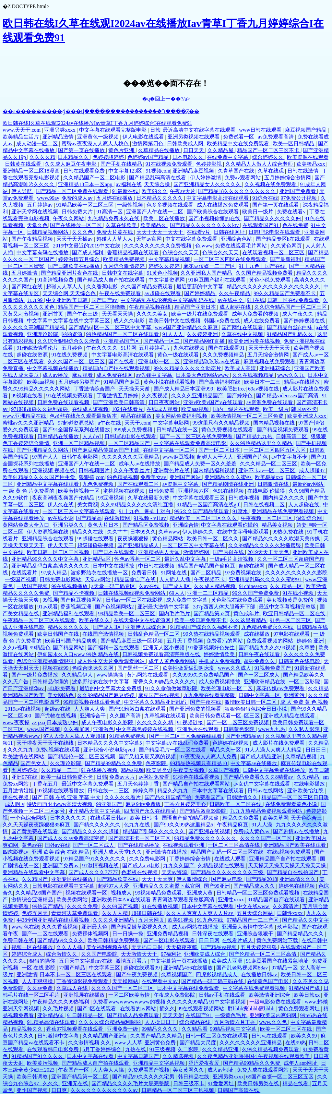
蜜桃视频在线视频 (124, 491)
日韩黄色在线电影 (300, 661)
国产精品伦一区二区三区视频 (82, 756)
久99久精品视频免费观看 (271, 1049)
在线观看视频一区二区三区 (274, 252)
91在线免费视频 (70, 354)
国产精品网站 (69, 647)
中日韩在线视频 (157, 566)
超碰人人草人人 (115, 239)
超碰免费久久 (260, 661)
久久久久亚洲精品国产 (197, 395)
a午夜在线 (110, 423)
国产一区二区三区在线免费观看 (197, 436)
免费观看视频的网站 (270, 640)
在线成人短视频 (91, 409)
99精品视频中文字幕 (234, 1029)
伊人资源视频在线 (48, 532)
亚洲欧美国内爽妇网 (274, 1015)
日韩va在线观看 (270, 1036)
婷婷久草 (144, 790)
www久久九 (291, 375)
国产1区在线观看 (97, 1008)
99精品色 (40, 647)
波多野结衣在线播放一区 (100, 572)
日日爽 (59, 1090)
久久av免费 (40, 988)
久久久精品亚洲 (221, 1049)
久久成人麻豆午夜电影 (71, 164)
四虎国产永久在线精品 (150, 811)
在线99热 (295, 1042)
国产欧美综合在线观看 (213, 211)
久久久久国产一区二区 (266, 838)
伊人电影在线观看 (144, 136)
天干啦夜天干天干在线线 (46, 743)
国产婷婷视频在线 (304, 320)
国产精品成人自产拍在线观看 (111, 280)
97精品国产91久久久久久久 (95, 858)
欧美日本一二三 (263, 382)
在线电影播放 (310, 784)
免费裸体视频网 (91, 933)
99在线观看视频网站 (201, 1008)
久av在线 (149, 586)
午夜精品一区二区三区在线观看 (40, 620)
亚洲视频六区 (194, 491)
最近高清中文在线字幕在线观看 (200, 130)
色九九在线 (137, 824)
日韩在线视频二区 (264, 504)
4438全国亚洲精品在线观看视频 (53, 920)
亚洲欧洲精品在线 (265, 681)
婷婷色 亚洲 (311, 640)
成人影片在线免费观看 (279, 743)
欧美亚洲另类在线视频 (254, 341)
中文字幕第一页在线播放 (179, 961)
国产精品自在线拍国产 (293, 872)
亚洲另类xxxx (60, 130)
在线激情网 (117, 518)
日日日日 (316, 749)
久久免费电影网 (148, 858)
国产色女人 (34, 763)
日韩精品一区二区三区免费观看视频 (258, 893)
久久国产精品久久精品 (156, 1036)
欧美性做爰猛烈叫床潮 (189, 668)
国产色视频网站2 (115, 606)
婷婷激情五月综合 (79, 259)
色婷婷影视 (209, 164)
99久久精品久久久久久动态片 (188, 368)
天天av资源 (174, 872)
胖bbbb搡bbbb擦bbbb (252, 1008)
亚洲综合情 (186, 525)
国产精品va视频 (219, 947)
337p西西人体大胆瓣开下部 (224, 606)
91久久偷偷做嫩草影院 (171, 688)
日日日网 (209, 940)
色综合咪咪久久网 (93, 668)
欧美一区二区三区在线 (286, 1029)
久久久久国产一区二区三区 (123, 988)
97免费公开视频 (299, 198)
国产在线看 (122, 361)
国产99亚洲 (217, 886)
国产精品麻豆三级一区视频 (132, 640)
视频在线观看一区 (86, 893)
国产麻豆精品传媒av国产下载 (106, 450)
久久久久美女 (152, 314)
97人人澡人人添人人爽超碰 (75, 736)
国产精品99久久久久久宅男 (144, 1076)
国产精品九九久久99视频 (268, 647)
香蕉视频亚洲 (76, 606)
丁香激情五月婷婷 (118, 395)
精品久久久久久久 (69, 627)
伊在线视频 (16, 797)
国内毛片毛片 (175, 613)
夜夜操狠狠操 (133, 538)
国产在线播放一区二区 (76, 225)
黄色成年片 (247, 613)
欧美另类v (158, 770)
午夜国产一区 (74, 1070)
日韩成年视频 (244, 497)
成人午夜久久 (298, 314)
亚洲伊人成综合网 (146, 627)
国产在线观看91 (227, 348)
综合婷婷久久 (268, 157)
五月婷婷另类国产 (79, 382)
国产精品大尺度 (198, 1042)
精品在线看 (296, 1083)
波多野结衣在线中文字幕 (101, 681)
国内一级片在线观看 (237, 409)
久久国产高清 (126, 715)
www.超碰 (316, 1001)
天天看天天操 (118, 314)
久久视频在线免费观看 (271, 184)
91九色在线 (210, 920)
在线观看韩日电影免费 (53, 1049)
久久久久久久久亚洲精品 (131, 457)
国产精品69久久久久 (61, 940)
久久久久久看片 (123, 797)
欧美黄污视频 (43, 1063)
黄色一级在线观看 (178, 354)
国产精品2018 (261, 879)
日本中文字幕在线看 (91, 1056)
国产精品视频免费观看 (283, 429)
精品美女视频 (278, 525)
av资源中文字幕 (181, 484)
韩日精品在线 (194, 1076)
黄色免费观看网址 (299, 1008)
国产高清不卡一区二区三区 (140, 838)
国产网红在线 (27, 286)
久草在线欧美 (122, 225)
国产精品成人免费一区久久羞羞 (201, 463)
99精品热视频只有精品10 (199, 763)
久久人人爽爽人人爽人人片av (200, 913)
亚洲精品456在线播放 (188, 967)
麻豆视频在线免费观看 (270, 361)
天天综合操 (157, 184)
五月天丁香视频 (185, 640)
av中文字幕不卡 (290, 457)
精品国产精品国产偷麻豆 (207, 566)
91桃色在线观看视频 (197, 777)
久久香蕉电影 (102, 286)
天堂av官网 (149, 239)
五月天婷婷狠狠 (259, 947)
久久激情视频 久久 (90, 1042)
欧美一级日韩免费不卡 (201, 620)
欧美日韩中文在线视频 (175, 320)
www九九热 (272, 729)
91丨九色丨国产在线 (263, 266)
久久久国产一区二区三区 (77, 361)
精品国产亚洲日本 (195, 307)
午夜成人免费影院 (175, 995)
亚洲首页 (53, 314)
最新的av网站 (308, 484)
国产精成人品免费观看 (133, 1015)
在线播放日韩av (259, 974)
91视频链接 (190, 722)
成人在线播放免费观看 (223, 205)
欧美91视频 (181, 920)
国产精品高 (89, 518)
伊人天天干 (61, 545)
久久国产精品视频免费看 (265, 273)
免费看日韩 (145, 572)
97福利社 (171, 954)
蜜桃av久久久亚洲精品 (29, 423)
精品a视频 (132, 770)
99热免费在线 (288, 532)
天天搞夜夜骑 (182, 947)
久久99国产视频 (120, 906)
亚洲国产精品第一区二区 (80, 1076)
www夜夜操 (16, 722)
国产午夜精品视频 (32, 239)
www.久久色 (273, 1022)
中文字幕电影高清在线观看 (218, 198)
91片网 (128, 348)
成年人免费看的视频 (256, 314)
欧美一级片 (276, 409)
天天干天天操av (75, 239)
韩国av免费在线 (222, 320)
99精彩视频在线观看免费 (92, 702)
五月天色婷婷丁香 (138, 784)
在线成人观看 (163, 409)
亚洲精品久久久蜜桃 (229, 477)
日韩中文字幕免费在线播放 (274, 770)
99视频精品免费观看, (159, 893)
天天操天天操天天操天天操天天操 (287, 865)
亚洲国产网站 (186, 477)
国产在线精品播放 (139, 845)
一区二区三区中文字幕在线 (194, 545)
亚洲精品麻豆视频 (193, 171)
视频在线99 (56, 668)
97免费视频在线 (244, 572)
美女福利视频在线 (107, 947)
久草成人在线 (72, 988)
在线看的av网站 (138, 1008)
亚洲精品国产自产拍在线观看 (283, 858)
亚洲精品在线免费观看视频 (283, 511)
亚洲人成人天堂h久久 (118, 852)
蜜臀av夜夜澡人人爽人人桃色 (96, 143)
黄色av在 (32, 845)
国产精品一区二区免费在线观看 (73, 191)
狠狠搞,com (92, 477)
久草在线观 (271, 171)
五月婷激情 (25, 273)
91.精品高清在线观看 (51, 1022)
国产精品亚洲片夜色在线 (70, 273)
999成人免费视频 (133, 429)
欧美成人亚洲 (227, 961)
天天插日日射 (147, 947)
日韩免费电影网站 (61, 579)
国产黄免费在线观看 (35, 831)
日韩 (155, 130)
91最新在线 (125, 191)
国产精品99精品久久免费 (114, 763)
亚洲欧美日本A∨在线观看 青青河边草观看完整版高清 (153, 899)
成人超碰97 (312, 470)
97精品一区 (285, 967)
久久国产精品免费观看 (147, 286)
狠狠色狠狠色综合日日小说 (256, 709)
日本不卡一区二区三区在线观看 (76, 974)
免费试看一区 (239, 136)
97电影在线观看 (292, 634)
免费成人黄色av (252, 831)
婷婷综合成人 (27, 954)
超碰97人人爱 (114, 886)
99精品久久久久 (160, 1029)
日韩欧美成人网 (186, 143)
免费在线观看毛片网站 (241, 245)
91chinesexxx (253, 586)
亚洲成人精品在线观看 (289, 715)
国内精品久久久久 (284, 497)
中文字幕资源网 (167, 280)
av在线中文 (231, 300)
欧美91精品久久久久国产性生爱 (40, 477)
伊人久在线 (61, 504)
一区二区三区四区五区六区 (275, 450)
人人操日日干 (161, 1022)
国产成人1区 (108, 627)
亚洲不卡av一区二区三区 (267, 470)
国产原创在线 (229, 552)
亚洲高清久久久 (298, 879)
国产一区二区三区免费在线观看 (186, 736)
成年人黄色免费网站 (172, 661)
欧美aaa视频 (41, 382)
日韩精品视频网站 (48, 232)
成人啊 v (14, 804)
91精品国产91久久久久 (38, 1056)
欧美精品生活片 (21, 136)
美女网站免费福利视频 (181, 416)
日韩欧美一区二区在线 (236, 804)
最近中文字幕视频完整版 (288, 606)
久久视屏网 (77, 729)
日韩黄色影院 (239, 729)
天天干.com (137, 423)
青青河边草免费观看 (75, 913)
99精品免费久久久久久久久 (206, 838)
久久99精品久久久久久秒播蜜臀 (265, 545)
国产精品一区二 (162, 341)
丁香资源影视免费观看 (83, 981)
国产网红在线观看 (242, 327)
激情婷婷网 (196, 552)
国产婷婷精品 (200, 293)
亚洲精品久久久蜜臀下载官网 (167, 886)
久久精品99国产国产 (39, 893)
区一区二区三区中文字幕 (123, 327)
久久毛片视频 (58, 1008)
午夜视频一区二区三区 (267, 518)
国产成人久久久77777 (93, 872)
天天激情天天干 (140, 954)
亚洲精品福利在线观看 (69, 613)
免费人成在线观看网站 (263, 1070)
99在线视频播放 (70, 586)
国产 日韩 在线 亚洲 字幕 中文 (67, 797)
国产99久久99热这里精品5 (184, 824)
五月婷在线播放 (115, 198)
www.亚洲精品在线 (25, 416)
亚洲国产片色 (253, 457)
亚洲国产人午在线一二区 (155, 211)
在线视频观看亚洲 (184, 845)
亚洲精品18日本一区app (85, 184)
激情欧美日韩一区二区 (251, 702)
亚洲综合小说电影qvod (109, 749)
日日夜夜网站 (164, 402)
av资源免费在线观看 (270, 402)
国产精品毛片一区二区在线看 (173, 749)
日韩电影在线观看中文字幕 (64, 886)
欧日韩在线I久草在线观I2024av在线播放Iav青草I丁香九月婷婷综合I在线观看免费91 (97, 123)
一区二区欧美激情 (129, 995)
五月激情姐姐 (19, 790)
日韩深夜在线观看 (213, 933)
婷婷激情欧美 (220, 654)
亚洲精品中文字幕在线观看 (48, 484)
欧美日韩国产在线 (58, 634)
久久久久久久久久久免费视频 (158, 245)
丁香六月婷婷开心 (185, 804)
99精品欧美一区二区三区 (127, 613)
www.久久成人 (235, 668)
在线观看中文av (160, 981)
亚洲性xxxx (231, 899)
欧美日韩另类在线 (258, 1083)
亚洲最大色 (95, 927)
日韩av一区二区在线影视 (135, 600)
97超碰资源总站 (76, 423)
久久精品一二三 (59, 770)
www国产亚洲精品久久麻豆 (187, 327)
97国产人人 (45, 457)
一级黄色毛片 (231, 1015)
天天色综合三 (307, 818)
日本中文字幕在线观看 (218, 790)
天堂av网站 (98, 579)
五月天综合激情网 (268, 354)
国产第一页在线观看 (276, 205)
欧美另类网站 (72, 899)
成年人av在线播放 (140, 463)
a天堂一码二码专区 (113, 586)
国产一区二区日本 (219, 450)
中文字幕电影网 (171, 423)
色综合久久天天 (181, 252)
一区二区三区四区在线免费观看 (230, 259)
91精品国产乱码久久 (290, 334)
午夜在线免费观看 (120, 293)
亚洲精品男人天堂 (159, 552)
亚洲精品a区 (97, 559)
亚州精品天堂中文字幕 (95, 811)
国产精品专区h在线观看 (284, 239)
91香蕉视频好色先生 (212, 647)
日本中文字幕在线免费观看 (188, 988)
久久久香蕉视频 (60, 927)
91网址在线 (174, 572)
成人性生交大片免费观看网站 (111, 661)
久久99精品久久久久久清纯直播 (137, 504)
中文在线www (253, 906)
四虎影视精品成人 (217, 974)
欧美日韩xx (307, 995)
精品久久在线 (88, 532)
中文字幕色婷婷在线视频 (145, 729)
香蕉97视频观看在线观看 (75, 1029)
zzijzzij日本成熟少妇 (55, 722)
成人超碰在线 (235, 307)
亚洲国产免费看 (298, 191)
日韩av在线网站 (266, 790)
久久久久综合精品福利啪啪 (110, 1022)
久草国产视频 (224, 770)
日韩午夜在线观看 (259, 654)
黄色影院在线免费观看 (237, 600)
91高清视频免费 (56, 280)
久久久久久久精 (155, 722)
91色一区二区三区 (291, 620)
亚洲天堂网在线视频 (35, 211)
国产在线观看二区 (138, 484)
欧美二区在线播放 (164, 218)
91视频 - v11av (150, 518)
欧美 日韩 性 (145, 818)
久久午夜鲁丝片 (132, 470)
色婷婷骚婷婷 (109, 157)
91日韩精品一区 (85, 1015)
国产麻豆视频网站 (81, 600)
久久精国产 (35, 879)
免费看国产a (209, 797)
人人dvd (92, 436)
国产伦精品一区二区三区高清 (263, 954)
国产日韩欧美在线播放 (74, 266)
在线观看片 (25, 572)
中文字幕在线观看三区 (199, 497)
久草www (169, 532)
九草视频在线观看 (165, 715)
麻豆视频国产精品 (306, 130)
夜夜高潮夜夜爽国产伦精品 (64, 497)
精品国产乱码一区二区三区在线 (228, 852)
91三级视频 (162, 1049)
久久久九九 (20, 749)
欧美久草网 (276, 818)
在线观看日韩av (108, 818)
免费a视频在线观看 (58, 749)
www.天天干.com (22, 130)
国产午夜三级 (83, 314)
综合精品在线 (195, 1022)
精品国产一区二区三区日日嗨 (295, 797)
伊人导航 (22, 191)
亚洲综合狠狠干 (256, 933)
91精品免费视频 (128, 736)
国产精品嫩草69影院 (204, 811)
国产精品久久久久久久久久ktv (205, 225)
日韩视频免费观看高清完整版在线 (161, 654)
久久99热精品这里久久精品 (261, 443)
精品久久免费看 (241, 818)
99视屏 (50, 600)
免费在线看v (292, 211)
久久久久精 (42, 157)
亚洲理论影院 (43, 334)
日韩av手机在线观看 (222, 995)
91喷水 (240, 511)
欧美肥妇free (231, 388)
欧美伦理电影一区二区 (227, 688)
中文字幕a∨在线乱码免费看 (178, 743)
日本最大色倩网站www (203, 375)
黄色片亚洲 (122, 150)
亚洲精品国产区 (122, 341)
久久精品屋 (221, 150)
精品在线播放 (137, 416)
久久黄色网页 (287, 245)
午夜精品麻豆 (233, 824)
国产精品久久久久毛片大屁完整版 (131, 1083)
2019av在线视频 (23, 709)
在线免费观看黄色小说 (291, 804)
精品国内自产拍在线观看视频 (116, 368)
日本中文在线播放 (114, 566)
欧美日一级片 (258, 211)
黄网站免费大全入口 (27, 525)
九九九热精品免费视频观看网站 (267, 811)
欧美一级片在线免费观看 (200, 314)
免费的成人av (78, 198)
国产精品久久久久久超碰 (91, 831)
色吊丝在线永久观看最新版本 (84, 416)
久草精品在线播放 (159, 150)
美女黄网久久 (189, 1070)
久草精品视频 (301, 756)
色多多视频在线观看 (171, 205)
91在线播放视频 (100, 770)
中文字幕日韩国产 (138, 1056)
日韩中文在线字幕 (123, 273)
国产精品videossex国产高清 (287, 395)
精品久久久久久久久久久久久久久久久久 (274, 286)
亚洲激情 (27, 974)
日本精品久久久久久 (160, 198)
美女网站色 (61, 695)
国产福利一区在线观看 (114, 647)
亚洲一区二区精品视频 (79, 443)
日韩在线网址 (230, 232)
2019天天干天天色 (268, 552)
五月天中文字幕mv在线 (86, 961)
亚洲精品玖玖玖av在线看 (212, 361)
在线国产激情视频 (103, 634)
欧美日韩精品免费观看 (114, 940)
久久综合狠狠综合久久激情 (69, 341)
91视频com (158, 171)
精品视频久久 (27, 1029)
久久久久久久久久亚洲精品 (251, 1042)
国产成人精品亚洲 (261, 756)
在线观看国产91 (261, 225)
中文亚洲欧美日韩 (67, 300)
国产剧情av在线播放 (297, 831)
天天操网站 (125, 981)
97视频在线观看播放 (61, 790)
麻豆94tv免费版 (143, 804)
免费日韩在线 (19, 940)
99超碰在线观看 (96, 538)
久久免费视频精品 (223, 354)
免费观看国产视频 (149, 1070)
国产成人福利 (88, 252)
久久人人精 (115, 913)
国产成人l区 (177, 586)
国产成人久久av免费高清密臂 (71, 838)
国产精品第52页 (212, 613)
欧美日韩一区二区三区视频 (58, 552)
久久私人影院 (305, 729)
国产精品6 (80, 327)
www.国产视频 (44, 729)
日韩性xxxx (290, 913)
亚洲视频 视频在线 (54, 470)
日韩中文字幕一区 (260, 695)
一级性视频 (130, 205)
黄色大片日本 (104, 525)
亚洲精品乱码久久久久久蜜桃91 (266, 579)
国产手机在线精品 (122, 164)
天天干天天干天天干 (160, 232)
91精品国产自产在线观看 (277, 899)
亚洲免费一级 (123, 1029)
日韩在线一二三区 (109, 790)
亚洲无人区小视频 (164, 647)
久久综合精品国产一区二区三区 (291, 307)
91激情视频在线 (101, 865)
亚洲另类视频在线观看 (194, 136)
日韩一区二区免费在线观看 (217, 1036)
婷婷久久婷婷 (164, 266)
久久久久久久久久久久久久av (105, 1090)
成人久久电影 (129, 320)
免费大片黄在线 (115, 232)
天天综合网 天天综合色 (69, 293)
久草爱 (307, 647)
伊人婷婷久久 (198, 532)
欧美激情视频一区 (79, 491)
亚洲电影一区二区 (159, 361)
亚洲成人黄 (200, 893)
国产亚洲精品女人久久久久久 (207, 184)
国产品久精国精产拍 (169, 797)
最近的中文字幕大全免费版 (111, 688)
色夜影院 (157, 763)
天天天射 (172, 1015)
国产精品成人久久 (254, 886)
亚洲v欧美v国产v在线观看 (213, 402)
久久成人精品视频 (215, 586)
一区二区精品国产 (129, 443)
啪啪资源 (73, 334)
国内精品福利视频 (214, 470)
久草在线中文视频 (242, 334)
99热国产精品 (48, 906)
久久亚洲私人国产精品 (206, 273)
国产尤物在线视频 (56, 715)
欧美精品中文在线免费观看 (238, 143)
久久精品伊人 (78, 675)
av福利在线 (129, 184)
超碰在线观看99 (142, 967)
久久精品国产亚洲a (104, 1036)
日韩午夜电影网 (80, 457)
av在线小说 (60, 518)
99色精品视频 (122, 477)
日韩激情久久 (243, 797)
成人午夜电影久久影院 (108, 722)
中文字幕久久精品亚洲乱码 (155, 702)
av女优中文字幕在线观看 (262, 784)
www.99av (48, 198)
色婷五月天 (35, 913)
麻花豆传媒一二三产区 (209, 266)
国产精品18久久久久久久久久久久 (237, 191)
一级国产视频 (21, 579)
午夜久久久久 (102, 348)
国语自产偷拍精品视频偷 (191, 818)
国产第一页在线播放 (82, 150)
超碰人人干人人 (215, 457)
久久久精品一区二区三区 (269, 463)
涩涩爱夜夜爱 (204, 1063)
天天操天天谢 (135, 388)
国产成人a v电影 (141, 865)
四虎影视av (16, 852)
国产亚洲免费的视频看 (195, 709)
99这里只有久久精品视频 (222, 423)
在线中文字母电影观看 (243, 532)
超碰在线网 (252, 566)
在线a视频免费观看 (289, 852)
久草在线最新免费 (149, 497)
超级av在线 (58, 709)
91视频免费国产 (273, 668)
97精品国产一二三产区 (253, 920)
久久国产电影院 (100, 954)
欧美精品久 (154, 225)
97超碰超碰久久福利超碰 (40, 409)
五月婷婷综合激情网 (288, 177)
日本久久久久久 (69, 818)
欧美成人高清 (241, 368)
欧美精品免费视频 (124, 259)
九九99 (35, 300)
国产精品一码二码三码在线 (213, 981)
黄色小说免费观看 (270, 280)
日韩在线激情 (303, 171)
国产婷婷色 (240, 395)
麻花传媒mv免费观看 (280, 688)
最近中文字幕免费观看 (88, 784)
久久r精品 (308, 777)
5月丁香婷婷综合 (102, 1049)
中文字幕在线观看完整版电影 (113, 130)
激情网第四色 (148, 143)
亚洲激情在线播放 (167, 852)
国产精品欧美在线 (118, 879)
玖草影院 (288, 927)
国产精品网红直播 (204, 341)
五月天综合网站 (255, 913)
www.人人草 (129, 1042)
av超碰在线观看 (163, 293)
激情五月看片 (132, 961)
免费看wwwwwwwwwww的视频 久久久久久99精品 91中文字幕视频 (170, 1001)
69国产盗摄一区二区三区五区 (280, 1076)
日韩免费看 (162, 491)
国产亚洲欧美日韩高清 (119, 402)
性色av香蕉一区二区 (138, 559)
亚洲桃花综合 (275, 368)
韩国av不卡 (304, 409)
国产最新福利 (286, 259)
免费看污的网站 (225, 640)
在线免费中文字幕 (228, 157)
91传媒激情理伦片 (38, 348)
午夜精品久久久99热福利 (61, 1001)
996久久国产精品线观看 (202, 511)
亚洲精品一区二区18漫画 (32, 171)
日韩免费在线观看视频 (63, 402)
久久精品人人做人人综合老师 (259, 164)
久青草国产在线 (236, 171)
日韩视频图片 (94, 470)
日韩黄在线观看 (23, 164)
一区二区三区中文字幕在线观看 (79, 511)
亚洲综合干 (93, 715)
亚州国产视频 (33, 1090)
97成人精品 (54, 572)
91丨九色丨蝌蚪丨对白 (145, 511)
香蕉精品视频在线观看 (133, 252)
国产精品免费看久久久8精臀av (258, 777)
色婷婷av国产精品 (148, 157)
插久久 (167, 1008)
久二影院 (189, 1049)
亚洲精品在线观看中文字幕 (34, 872)
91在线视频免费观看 (170, 164)
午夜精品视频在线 (150, 307)
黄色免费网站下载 (277, 940)
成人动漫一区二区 (37, 143)
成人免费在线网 (115, 375)
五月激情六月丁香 (235, 1022)
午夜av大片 (183, 191)
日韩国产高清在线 (239, 1090)
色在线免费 (295, 225)
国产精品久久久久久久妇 (273, 218)
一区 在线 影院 (39, 967)
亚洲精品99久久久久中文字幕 (45, 559)
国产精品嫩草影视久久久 (140, 927)
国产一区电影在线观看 (169, 940)
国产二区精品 (206, 572)
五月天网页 (151, 920)
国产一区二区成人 (259, 675)
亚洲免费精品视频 (168, 933)
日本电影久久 (188, 157)
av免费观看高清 (276, 136)
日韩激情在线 (273, 484)
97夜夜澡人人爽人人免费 (209, 756)
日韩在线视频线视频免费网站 (132, 593)
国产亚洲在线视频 (209, 831)
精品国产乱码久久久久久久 (154, 831)
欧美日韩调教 (33, 1076)
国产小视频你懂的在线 (215, 218)
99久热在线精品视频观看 (212, 634)
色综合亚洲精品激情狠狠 (46, 661)
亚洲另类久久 (69, 525)
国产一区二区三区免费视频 (238, 722)
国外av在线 (57, 845)
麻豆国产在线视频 (159, 695)
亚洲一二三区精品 (208, 593)
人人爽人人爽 (90, 709)
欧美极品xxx (311, 164)
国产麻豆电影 (227, 879)
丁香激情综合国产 (95, 388)
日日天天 (194, 150)
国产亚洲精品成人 (138, 545)
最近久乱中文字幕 (185, 559)
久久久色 (83, 232)
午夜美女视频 (189, 770)
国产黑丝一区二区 (138, 668)
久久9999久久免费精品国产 (204, 675)
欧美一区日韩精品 (294, 143)
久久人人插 (70, 947)
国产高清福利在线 (220, 382)
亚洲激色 (103, 729)
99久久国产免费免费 (256, 593)
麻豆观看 (83, 375)
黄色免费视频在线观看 (228, 429)
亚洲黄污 (295, 695)
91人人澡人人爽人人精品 (273, 749)
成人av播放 (55, 375)
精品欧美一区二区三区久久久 (204, 518)
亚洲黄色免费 (161, 1042)
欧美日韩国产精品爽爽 (71, 640)
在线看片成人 (238, 940)
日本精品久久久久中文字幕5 (110, 743)
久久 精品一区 (286, 586)
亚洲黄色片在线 (172, 470)
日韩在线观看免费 (84, 171)
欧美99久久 (155, 191)
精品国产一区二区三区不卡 (269, 150)
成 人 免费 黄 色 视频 (304, 702)
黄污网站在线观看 (148, 675)
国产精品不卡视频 (74, 593)
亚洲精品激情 (58, 136)
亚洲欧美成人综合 (205, 954)
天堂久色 (37, 225)
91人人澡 (263, 824)
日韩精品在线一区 (177, 429)
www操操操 (111, 675)
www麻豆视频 (178, 457)
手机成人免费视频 (220, 661)
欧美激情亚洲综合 (270, 995)
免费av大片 (122, 777)
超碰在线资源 (33, 354)
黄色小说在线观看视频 (169, 382)
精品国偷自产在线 (135, 579)
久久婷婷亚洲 (203, 334)
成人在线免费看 (262, 320)
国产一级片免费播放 (35, 675)
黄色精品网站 (168, 538)
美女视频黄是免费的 (290, 600)
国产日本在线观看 (114, 552)
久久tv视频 (15, 647)
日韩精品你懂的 (51, 681)
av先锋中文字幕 (154, 375)
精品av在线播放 (302, 382)
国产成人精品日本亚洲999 (184, 388)
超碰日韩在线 (147, 913)
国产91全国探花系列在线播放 (76, 429)
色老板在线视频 (140, 872)
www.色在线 (25, 927)
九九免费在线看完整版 (209, 695)
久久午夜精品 (235, 293)
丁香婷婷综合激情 (190, 858)
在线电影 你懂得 (266, 491)
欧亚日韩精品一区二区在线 (294, 613)
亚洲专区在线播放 (72, 879)
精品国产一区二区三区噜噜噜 (92, 307)
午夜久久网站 (69, 218)
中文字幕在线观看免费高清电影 (191, 443)
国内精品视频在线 (274, 423)
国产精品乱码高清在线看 (158, 177)
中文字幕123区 (125, 171)
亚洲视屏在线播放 (84, 995)
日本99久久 (143, 532)
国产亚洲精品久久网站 (43, 450)
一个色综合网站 (29, 818)
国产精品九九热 (255, 436)
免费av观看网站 (243, 177)
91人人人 (173, 334)
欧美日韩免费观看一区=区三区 (225, 715)
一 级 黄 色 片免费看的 (29, 491)
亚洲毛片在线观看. (199, 729)
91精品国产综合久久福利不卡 (204, 627)
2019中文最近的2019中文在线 (87, 245)
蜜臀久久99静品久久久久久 (164, 681)
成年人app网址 (301, 1063)
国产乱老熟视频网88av (242, 967)
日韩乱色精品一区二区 (154, 634)
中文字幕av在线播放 (254, 763)
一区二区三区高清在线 (234, 845)
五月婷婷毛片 (155, 348)
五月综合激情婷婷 (124, 266)
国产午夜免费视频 (137, 974)
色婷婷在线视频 (231, 743)
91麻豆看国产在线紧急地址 (278, 961)
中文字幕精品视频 (169, 259)
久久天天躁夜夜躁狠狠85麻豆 (37, 824)
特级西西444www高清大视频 (60, 804)
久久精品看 (195, 1029)
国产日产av (104, 300)
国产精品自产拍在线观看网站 (196, 784)
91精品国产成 (305, 988)
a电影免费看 (62, 688)
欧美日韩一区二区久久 (213, 538)
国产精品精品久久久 (301, 933)
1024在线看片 (128, 409)
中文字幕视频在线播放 (53, 368)
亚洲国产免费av (61, 865)
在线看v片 (199, 232)
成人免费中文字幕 (187, 600)
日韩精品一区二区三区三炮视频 (178, 1090)
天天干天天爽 (158, 879)
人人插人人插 (175, 579)
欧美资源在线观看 (307, 157)
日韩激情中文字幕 (58, 1036)
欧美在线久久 (95, 620)
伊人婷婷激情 (206, 177)
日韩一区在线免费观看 (293, 300)
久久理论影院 (66, 763)
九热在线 (136, 1049)
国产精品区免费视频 (147, 525)
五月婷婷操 (25, 770)
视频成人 (122, 893)
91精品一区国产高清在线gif (209, 504)
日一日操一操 (128, 933)
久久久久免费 (83, 906)
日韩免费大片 (78, 211)
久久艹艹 (117, 532)
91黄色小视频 (162, 273)
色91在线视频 (229, 491)
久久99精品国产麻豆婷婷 (106, 695)
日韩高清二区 (292, 436)
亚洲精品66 (51, 1015)
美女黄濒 (87, 504)
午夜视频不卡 (210, 579)
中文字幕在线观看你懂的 (230, 525)
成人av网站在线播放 (195, 927)
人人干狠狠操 (38, 981)
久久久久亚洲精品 (114, 920)
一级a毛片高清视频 (232, 559)
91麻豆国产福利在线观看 (217, 280)
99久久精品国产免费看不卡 (285, 293)
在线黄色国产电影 (268, 981)
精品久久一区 (226, 749)
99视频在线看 (27, 395)
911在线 (256, 300)
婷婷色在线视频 (297, 886)
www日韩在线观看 (261, 130)
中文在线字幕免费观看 (192, 239)
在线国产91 (199, 1015)
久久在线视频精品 (253, 375)
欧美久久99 (304, 1036)
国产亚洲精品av (244, 736)
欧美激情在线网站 (24, 756)
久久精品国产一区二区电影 (95, 177)
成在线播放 (257, 634)
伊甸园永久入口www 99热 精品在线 (78, 654)
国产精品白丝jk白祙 (290, 327)
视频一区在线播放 (32, 947)
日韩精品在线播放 (58, 436)
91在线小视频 (298, 593)
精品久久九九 (173, 790)
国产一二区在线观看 (46, 933)
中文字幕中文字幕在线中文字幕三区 (69, 320)
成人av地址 (221, 1070)
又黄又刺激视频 (21, 314)
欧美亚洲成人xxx (307, 416)
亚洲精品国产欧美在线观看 (295, 845)
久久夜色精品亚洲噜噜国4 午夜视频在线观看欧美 (254, 1056)
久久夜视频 (155, 395)
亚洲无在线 (75, 1083)
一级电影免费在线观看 (275, 1001)
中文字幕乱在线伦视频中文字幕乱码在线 (168, 300)
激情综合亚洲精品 (32, 899)
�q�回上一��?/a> (166, 99)
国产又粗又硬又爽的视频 (148, 756)
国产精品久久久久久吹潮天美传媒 (281, 538)
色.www (204, 245)
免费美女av (153, 477)
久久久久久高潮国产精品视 (34, 327)
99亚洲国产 (109, 804)
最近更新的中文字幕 (200, 286)
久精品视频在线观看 (222, 865)
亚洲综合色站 (237, 239)
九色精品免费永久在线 (114, 218)
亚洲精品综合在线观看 (48, 538)
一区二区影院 (305, 681)
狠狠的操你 (42, 961)
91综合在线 (265, 198)
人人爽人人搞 (109, 1070)
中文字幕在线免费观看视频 (254, 988)
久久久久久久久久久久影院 (296, 572)
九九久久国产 (179, 865)
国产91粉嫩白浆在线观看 (138, 709)
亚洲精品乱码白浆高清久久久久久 (50, 566)
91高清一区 (110, 211)
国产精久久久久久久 (98, 824)
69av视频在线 (264, 388)
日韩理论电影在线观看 (275, 232)
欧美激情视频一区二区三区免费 (248, 416)
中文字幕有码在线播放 (43, 252)
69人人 (177, 593)
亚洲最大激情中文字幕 (164, 606)
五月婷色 (73, 348)
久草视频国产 (177, 974)
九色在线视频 (189, 348)
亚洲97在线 (25, 777)
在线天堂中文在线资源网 (142, 620)
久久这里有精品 (248, 620)
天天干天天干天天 (269, 348)
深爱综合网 (309, 518)
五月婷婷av (40, 205)
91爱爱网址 (221, 1083)
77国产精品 (72, 967)
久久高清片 (286, 906)
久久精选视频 (178, 1056)
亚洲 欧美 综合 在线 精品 (61, 852)
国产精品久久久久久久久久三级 (228, 872)
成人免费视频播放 (220, 681)
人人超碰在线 (304, 504)
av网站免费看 (154, 777)
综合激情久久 (62, 954)
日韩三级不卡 (189, 1083)
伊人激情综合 (192, 879)
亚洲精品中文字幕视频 (159, 1063)
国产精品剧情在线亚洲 (228, 484)
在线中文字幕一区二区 (169, 450)
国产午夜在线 (206, 702)
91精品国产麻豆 (122, 382)
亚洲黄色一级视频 (98, 136)
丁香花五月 (45, 784)
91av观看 (47, 606)
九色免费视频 (98, 484)
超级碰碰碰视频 (96, 545)
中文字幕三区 (105, 967)
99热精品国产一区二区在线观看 (123, 334)
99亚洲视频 (111, 497)
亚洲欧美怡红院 (306, 790)
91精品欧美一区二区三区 (85, 205)
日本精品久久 (74, 157)
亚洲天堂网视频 (21, 1008)
